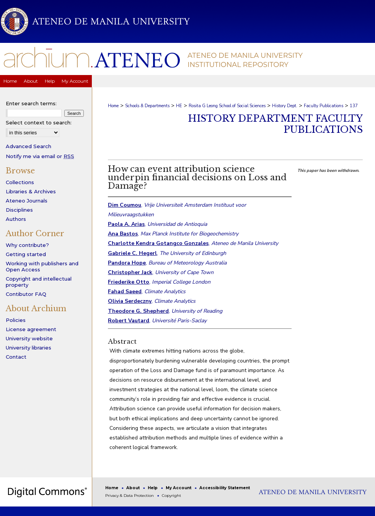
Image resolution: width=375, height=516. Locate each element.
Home (113, 106)
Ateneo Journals (26, 201)
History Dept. (284, 106)
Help (153, 487)
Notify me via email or (40, 156)
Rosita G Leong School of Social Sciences (227, 106)
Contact (16, 357)
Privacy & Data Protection (130, 495)
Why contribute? (27, 245)
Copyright (171, 495)
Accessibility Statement (224, 487)
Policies (16, 320)
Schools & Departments (147, 106)
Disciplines (19, 210)
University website (29, 338)
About (133, 487)
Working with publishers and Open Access (42, 266)
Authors (16, 219)
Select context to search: (39, 122)
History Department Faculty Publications (275, 124)
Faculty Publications (323, 106)
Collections (20, 182)
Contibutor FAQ (26, 294)
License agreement (31, 329)
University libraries (28, 348)
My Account (179, 487)
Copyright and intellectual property (39, 282)
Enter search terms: (31, 103)
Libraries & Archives (31, 191)
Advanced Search (28, 146)
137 (354, 106)
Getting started (26, 254)
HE (179, 106)
